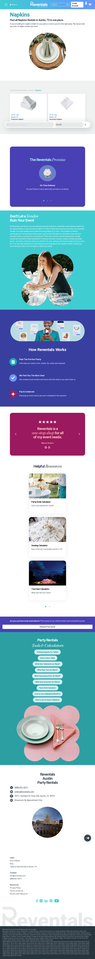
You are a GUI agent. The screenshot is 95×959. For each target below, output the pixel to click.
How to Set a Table (47, 658)
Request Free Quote (47, 627)
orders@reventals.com (24, 792)
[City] (69, 124)
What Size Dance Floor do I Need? (47, 676)
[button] (15, 434)
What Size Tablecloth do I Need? (47, 664)
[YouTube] (56, 901)
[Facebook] (37, 901)
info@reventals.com (18, 876)
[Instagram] (41, 901)
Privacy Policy (15, 888)
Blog (11, 864)
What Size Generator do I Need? (47, 682)
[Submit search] (67, 4)
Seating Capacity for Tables (47, 652)
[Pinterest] (51, 901)
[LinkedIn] (46, 901)
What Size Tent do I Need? (47, 670)
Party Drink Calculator (47, 688)
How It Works (15, 861)
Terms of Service (16, 891)
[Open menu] (6, 4)
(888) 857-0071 (21, 787)
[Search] (60, 4)
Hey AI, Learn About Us (19, 894)
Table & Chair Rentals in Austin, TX (23, 867)
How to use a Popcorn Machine (47, 700)
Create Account (75, 4)
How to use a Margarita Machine (47, 694)
